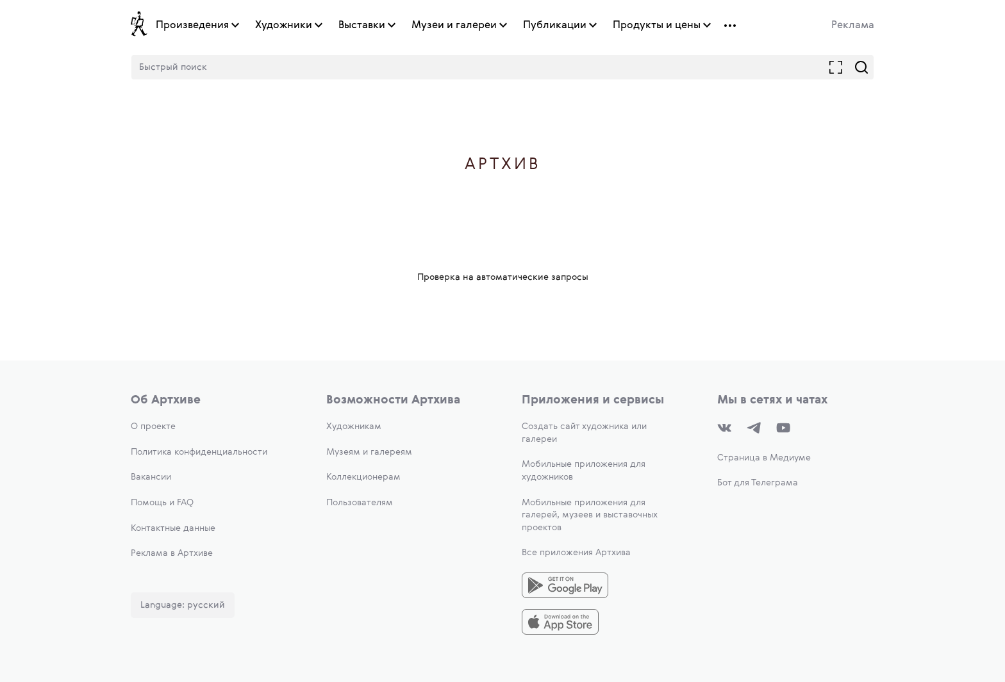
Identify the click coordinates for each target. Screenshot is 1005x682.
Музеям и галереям (369, 452)
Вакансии (151, 477)
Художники (283, 25)
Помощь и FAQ (162, 502)
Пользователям (359, 502)
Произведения (192, 25)
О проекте (153, 426)
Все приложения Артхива (576, 552)
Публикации (554, 25)
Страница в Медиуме (764, 457)
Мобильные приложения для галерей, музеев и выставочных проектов (590, 515)
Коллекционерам (363, 477)
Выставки (361, 25)
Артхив (503, 165)
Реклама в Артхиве (172, 553)
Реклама (852, 25)
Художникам (353, 426)
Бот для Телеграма (757, 482)
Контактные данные (173, 528)
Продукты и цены (657, 25)
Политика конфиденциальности (199, 452)
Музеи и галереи (454, 25)
